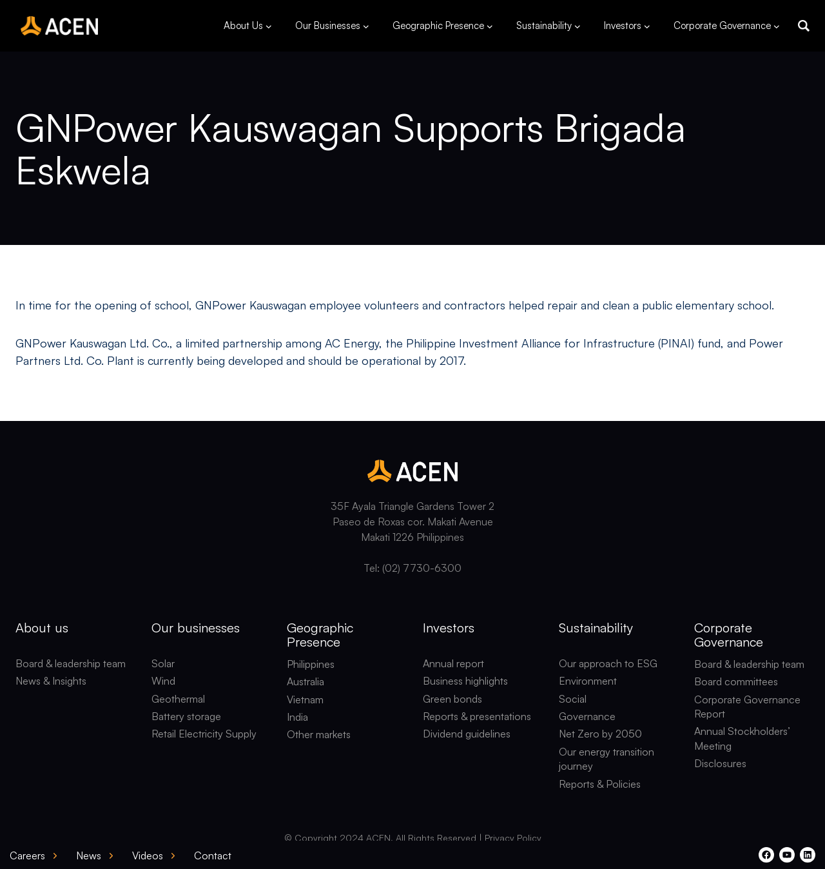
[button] (804, 26)
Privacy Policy (513, 837)
